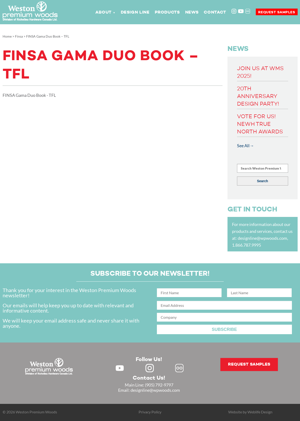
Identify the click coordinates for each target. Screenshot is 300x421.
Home (7, 36)
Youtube (241, 11)
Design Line (135, 12)
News (191, 12)
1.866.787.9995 (246, 245)
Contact (215, 12)
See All (243, 145)
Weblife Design (259, 412)
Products (167, 12)
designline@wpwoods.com (262, 238)
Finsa (19, 36)
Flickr (248, 12)
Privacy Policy (150, 412)
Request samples (276, 12)
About (103, 12)
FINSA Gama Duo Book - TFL (29, 95)
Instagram (234, 12)
